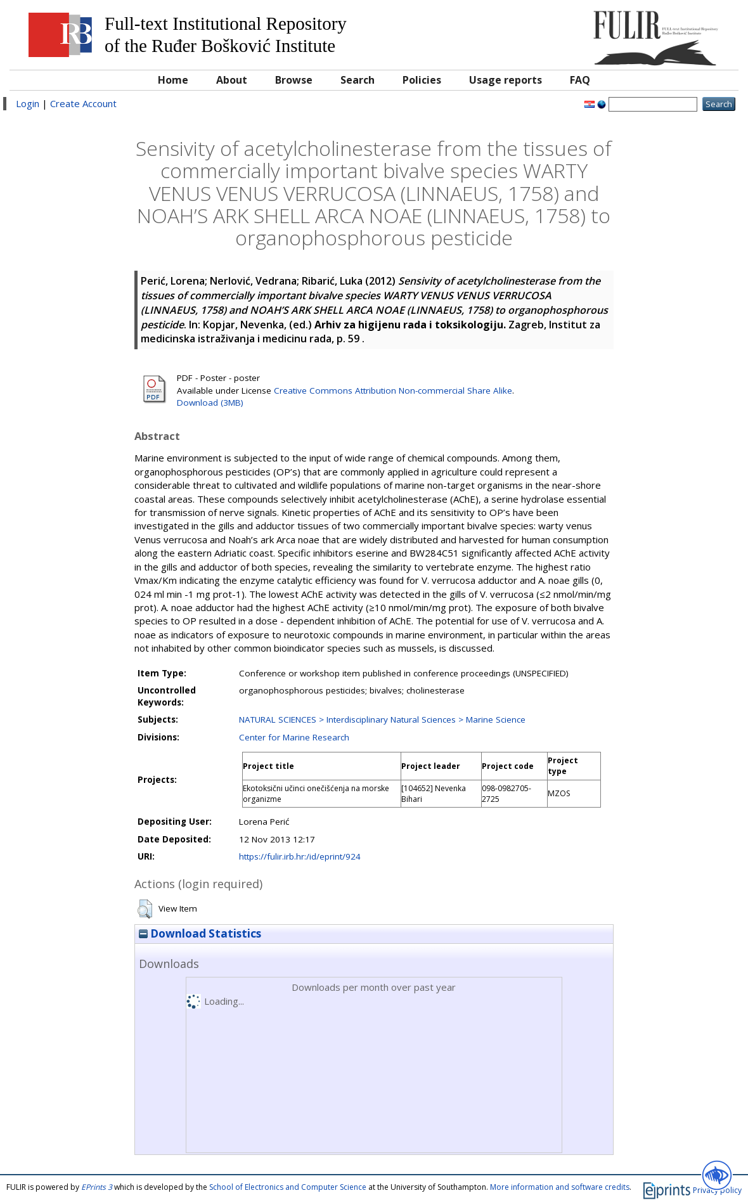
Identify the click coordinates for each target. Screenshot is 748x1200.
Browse (294, 80)
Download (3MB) (210, 402)
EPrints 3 (96, 1187)
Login (27, 103)
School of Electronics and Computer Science (287, 1187)
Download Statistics (200, 933)
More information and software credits (559, 1187)
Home (173, 80)
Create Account (83, 103)
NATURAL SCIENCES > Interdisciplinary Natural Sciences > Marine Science (382, 719)
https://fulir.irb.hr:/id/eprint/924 (300, 856)
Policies (422, 80)
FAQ (580, 80)
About (231, 80)
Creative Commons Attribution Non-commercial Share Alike (393, 390)
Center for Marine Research (294, 737)
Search (357, 80)
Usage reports (505, 80)
